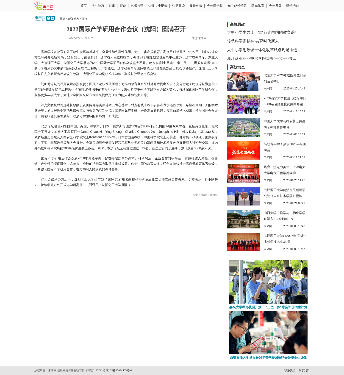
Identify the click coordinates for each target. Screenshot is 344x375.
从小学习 (97, 6)
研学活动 (292, 6)
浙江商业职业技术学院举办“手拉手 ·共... (261, 58)
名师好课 (137, 6)
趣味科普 (195, 6)
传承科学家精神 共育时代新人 (253, 41)
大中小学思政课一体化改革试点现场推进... (263, 50)
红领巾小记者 (157, 6)
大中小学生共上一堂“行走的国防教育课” (261, 32)
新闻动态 (73, 18)
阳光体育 (257, 6)
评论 (123, 6)
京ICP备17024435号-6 (119, 370)
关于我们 (304, 370)
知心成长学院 (237, 6)
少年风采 (275, 6)
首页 (83, 6)
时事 (112, 6)
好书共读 (178, 6)
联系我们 (289, 370)
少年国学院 (215, 6)
